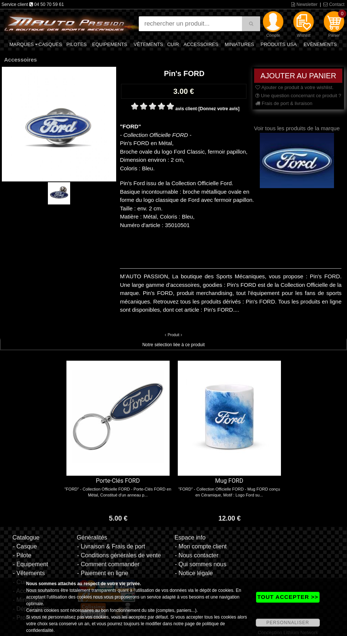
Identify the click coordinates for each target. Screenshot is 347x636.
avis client (186, 108)
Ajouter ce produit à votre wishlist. (294, 87)
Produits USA (279, 44)
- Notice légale (194, 573)
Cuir (173, 44)
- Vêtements (29, 573)
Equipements (109, 44)
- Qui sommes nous (200, 564)
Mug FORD (229, 480)
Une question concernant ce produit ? (298, 95)
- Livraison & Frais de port (111, 546)
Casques (50, 44)
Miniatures (239, 44)
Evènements (320, 44)
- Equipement (30, 564)
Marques (21, 44)
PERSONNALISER (287, 622)
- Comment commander (108, 564)
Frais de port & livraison (283, 103)
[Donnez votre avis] (219, 108)
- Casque (25, 546)
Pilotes (76, 44)
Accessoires (201, 44)
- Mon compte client (201, 546)
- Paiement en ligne (102, 573)
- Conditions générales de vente (119, 555)
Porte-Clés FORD (118, 480)
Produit (174, 335)
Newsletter (304, 4)
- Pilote (22, 555)
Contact (333, 4)
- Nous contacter (196, 555)
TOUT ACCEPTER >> (287, 597)
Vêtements (148, 44)
